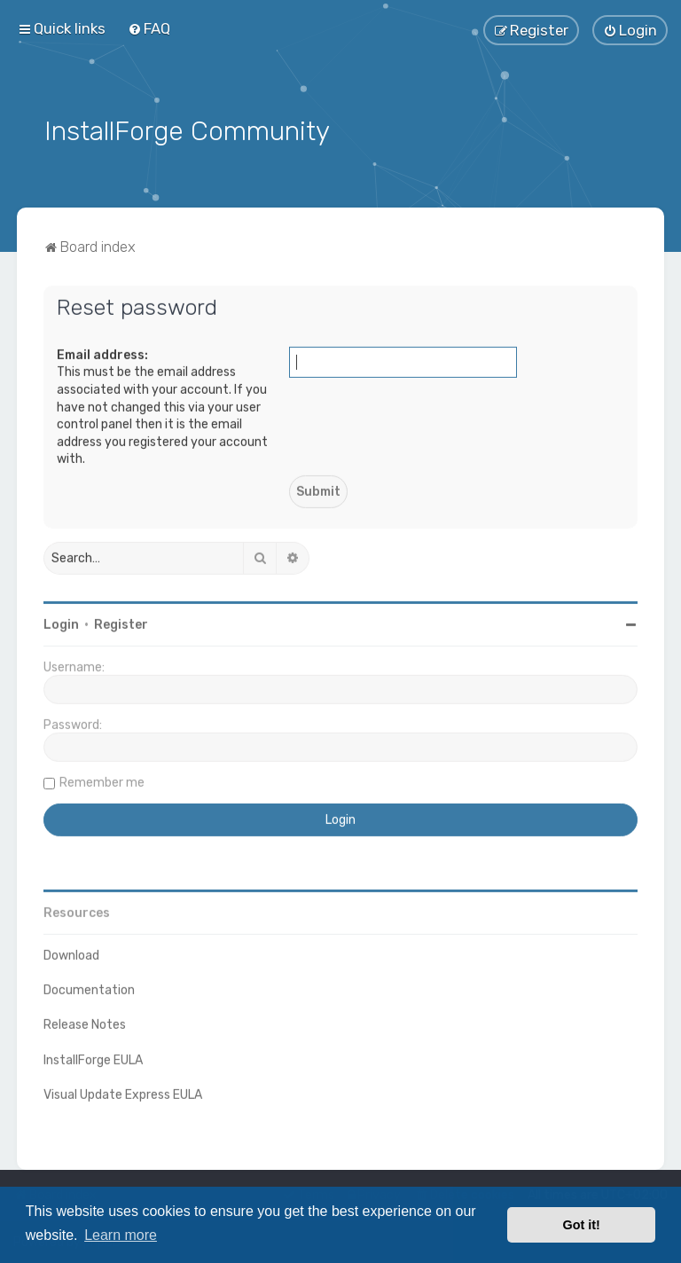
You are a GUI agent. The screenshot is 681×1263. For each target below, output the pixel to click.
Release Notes (84, 1023)
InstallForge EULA (93, 1057)
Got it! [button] (581, 1225)
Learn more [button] (120, 1235)
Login (61, 622)
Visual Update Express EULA (122, 1092)
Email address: (102, 352)
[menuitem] (149, 28)
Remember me (102, 780)
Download (71, 953)
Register (121, 622)
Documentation (89, 988)
